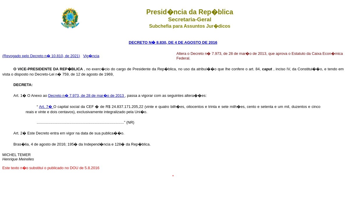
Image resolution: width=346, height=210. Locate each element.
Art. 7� (46, 106)
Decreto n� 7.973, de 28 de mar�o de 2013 (86, 95)
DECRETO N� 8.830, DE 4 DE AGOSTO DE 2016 (173, 42)
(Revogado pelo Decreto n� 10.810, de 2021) (41, 56)
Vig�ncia (91, 56)
